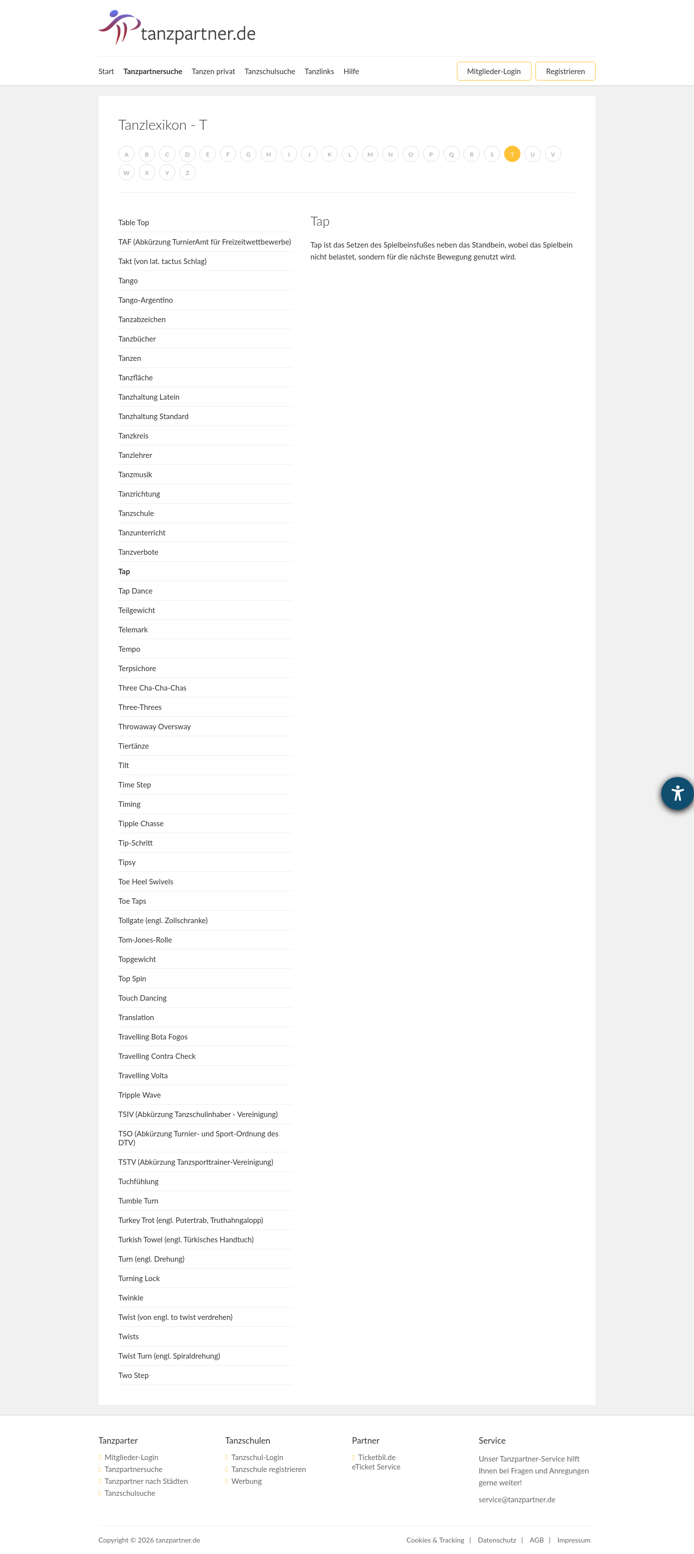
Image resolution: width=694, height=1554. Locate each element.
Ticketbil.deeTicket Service (376, 1462)
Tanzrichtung (139, 493)
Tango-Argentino (145, 299)
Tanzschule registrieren (268, 1469)
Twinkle (130, 1297)
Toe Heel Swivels (145, 881)
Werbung (246, 1480)
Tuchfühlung (138, 1181)
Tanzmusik (135, 474)
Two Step (133, 1375)
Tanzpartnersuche (133, 1469)
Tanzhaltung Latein (148, 396)
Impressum (574, 1540)
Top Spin (132, 978)
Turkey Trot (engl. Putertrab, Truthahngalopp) (190, 1219)
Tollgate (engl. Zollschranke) (163, 920)
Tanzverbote (138, 551)
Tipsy (127, 862)
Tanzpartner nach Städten (146, 1480)
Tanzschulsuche (129, 1492)
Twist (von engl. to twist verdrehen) (175, 1316)
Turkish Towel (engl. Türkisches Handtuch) (186, 1239)
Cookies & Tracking (435, 1540)
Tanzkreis (133, 435)
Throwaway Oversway (154, 726)
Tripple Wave (139, 1094)
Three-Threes (140, 706)
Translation (136, 1017)
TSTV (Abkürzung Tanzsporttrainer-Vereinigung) (195, 1161)
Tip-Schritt (135, 842)
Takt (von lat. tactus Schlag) (162, 261)
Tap (124, 571)
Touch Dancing (142, 997)
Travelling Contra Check (157, 1055)
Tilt (123, 765)
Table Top (133, 222)
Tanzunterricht (142, 532)
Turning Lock (139, 1278)
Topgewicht (137, 958)
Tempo (129, 648)
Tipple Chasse (141, 823)
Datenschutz (497, 1540)
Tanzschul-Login (257, 1457)
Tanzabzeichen (142, 319)
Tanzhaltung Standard (153, 416)
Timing (129, 803)
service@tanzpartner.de (517, 1499)
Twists (128, 1336)
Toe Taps (132, 900)
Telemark (133, 629)
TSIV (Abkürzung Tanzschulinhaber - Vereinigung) (198, 1114)
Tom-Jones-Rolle (145, 939)
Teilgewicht (136, 609)
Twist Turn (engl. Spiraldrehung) (169, 1355)
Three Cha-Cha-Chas (152, 687)
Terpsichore (137, 668)
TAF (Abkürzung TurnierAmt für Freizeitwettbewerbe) (204, 241)
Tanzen (129, 357)
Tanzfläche (135, 377)
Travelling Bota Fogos (153, 1036)
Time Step (134, 784)
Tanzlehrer (135, 454)
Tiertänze (133, 745)
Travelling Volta (143, 1075)
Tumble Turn (138, 1200)
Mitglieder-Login (131, 1457)
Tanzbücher (137, 338)
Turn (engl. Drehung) (151, 1258)
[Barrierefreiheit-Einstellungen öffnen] (677, 793)
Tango (128, 280)
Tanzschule (136, 513)
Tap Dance (135, 590)
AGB (537, 1540)
